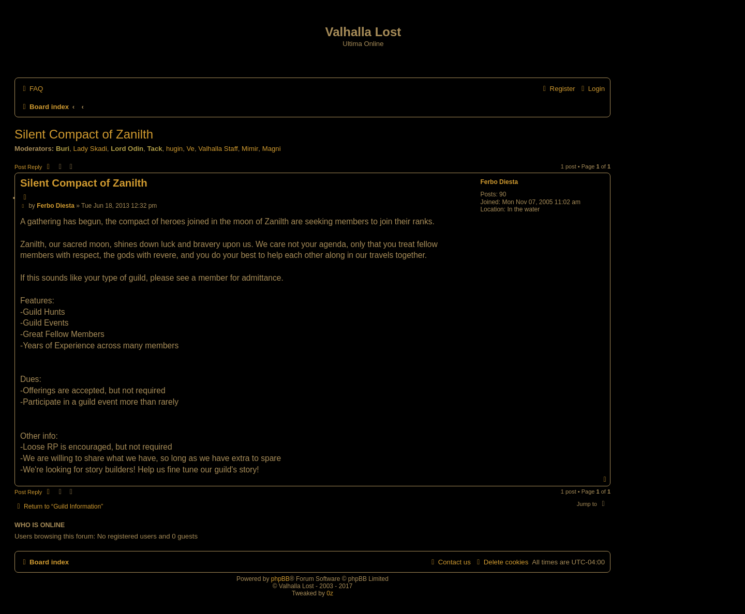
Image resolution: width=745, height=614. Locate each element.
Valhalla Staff (218, 148)
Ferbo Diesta (499, 182)
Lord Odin (127, 148)
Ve (191, 148)
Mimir (250, 148)
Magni (271, 148)
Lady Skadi (90, 148)
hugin (174, 148)
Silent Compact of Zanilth (83, 134)
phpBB (280, 578)
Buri (62, 148)
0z (329, 593)
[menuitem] (31, 88)
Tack (154, 148)
